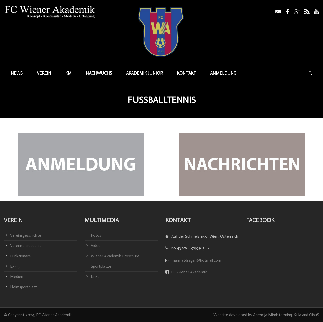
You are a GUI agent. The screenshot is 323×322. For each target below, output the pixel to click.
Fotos (96, 235)
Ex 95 (15, 266)
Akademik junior (144, 73)
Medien (16, 276)
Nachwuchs (99, 73)
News (17, 73)
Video (96, 245)
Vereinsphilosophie (26, 245)
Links (95, 276)
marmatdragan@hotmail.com (196, 260)
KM (68, 73)
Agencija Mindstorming (272, 314)
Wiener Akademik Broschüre (115, 256)
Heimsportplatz (23, 286)
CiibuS (314, 314)
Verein (44, 73)
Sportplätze (101, 266)
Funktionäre (20, 256)
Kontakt (186, 73)
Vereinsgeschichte (25, 235)
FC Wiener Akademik (188, 272)
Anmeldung (223, 73)
